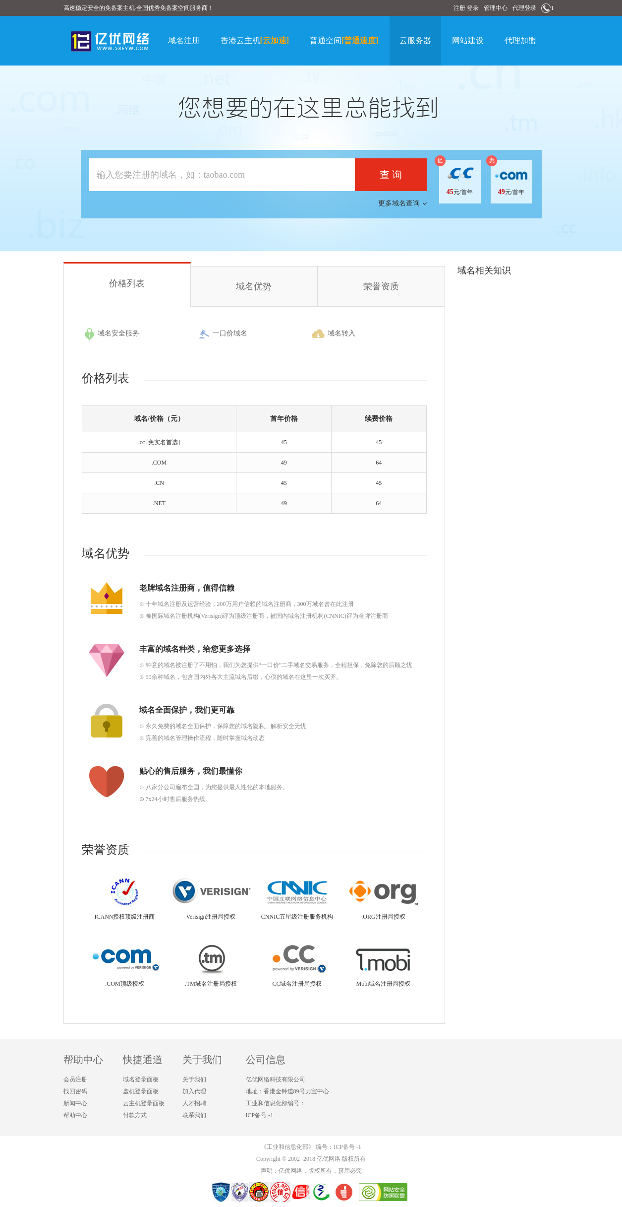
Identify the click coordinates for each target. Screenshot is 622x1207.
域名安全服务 (111, 334)
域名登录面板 (141, 1079)
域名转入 (333, 334)
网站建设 (468, 40)
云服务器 (415, 40)
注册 (459, 7)
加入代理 (194, 1091)
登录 (473, 7)
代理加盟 (520, 40)
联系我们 (194, 1115)
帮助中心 (75, 1115)
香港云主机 (255, 40)
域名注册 (184, 40)
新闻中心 (75, 1103)
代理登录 (524, 7)
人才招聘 (194, 1103)
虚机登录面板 (141, 1091)
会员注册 (75, 1079)
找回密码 (75, 1091)
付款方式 (135, 1115)
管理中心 (496, 7)
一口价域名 (223, 334)
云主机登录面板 (144, 1103)
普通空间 (344, 40)
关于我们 (194, 1079)
